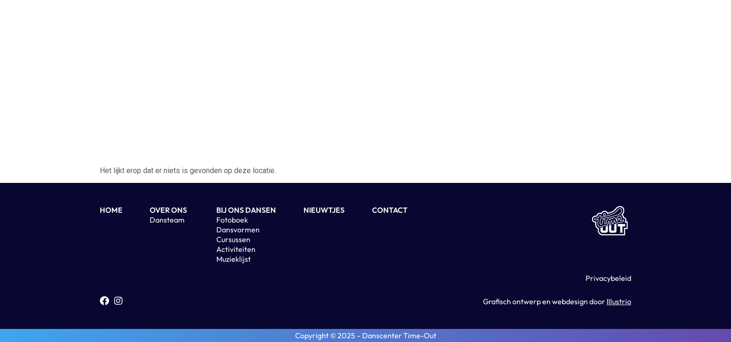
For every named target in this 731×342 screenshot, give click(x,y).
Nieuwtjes (346, 21)
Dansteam (167, 219)
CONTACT (389, 210)
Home (252, 21)
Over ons (296, 21)
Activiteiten (446, 21)
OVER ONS (168, 210)
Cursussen (233, 239)
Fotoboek (232, 219)
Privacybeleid (608, 278)
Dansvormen (238, 229)
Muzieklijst (233, 259)
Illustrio (619, 301)
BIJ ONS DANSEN (246, 210)
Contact (394, 21)
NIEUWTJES (324, 210)
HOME (111, 210)
